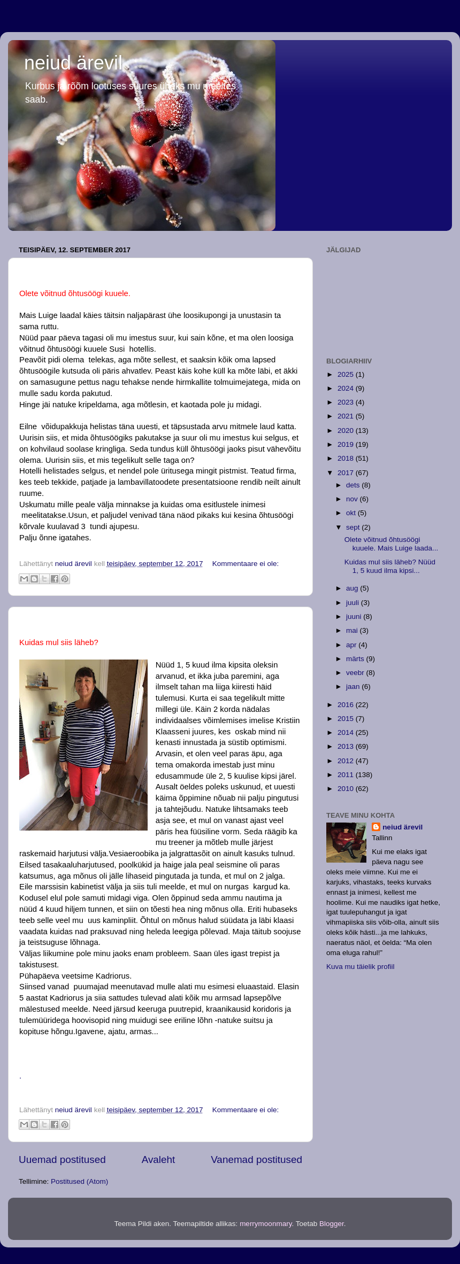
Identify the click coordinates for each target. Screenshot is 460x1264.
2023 (347, 402)
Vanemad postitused (256, 1159)
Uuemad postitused (62, 1159)
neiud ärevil (73, 63)
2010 (347, 789)
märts (356, 659)
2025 (347, 374)
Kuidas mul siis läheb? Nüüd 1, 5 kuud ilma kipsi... (389, 566)
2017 (347, 473)
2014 (347, 732)
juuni (354, 616)
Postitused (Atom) (79, 1181)
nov (353, 499)
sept (354, 527)
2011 (347, 775)
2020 (347, 430)
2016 (347, 705)
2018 (347, 458)
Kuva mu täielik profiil (360, 967)
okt (352, 513)
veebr (356, 673)
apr (352, 645)
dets (354, 485)
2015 (347, 719)
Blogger (331, 1224)
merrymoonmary (266, 1224)
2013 (347, 746)
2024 (347, 388)
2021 (347, 416)
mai (353, 630)
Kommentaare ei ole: (245, 564)
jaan (354, 687)
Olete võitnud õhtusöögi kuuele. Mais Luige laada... (391, 544)
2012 (347, 761)
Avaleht (158, 1159)
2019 (347, 444)
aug (353, 588)
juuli (353, 603)
